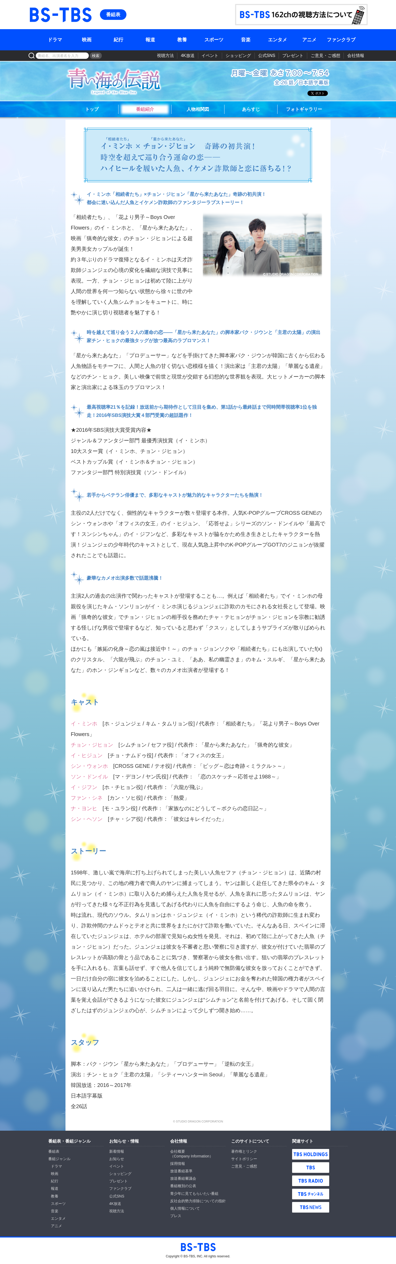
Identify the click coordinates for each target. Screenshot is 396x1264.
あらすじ (251, 109)
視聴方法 (165, 55)
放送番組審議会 (183, 1178)
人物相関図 (198, 109)
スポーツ (213, 39)
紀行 (118, 39)
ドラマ (55, 39)
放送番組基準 (181, 1171)
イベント (209, 55)
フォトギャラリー (304, 109)
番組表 (113, 14)
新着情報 (116, 1151)
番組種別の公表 (183, 1186)
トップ (92, 109)
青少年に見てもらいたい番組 (194, 1193)
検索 (95, 56)
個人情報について (185, 1208)
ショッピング (238, 55)
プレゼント (292, 55)
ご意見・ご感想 (325, 55)
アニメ (309, 39)
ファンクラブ (341, 39)
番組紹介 (145, 109)
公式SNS (266, 55)
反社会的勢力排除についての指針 (198, 1201)
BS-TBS (36, 7)
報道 (150, 39)
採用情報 (177, 1163)
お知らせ (116, 1159)
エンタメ (277, 39)
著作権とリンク (244, 1151)
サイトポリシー (244, 1159)
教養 (182, 39)
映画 (86, 39)
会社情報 (355, 55)
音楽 (245, 39)
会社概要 (177, 1151)
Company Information (191, 1156)
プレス (175, 1216)
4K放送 (188, 55)
